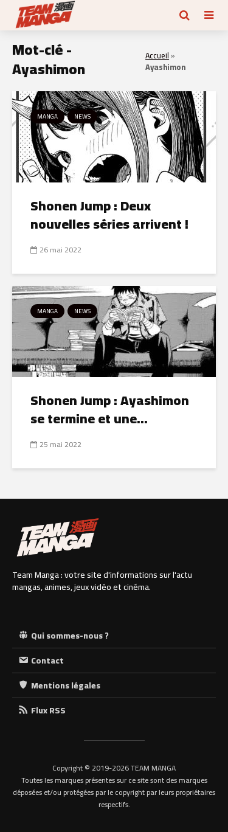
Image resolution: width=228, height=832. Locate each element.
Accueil (157, 56)
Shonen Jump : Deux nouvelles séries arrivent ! (109, 214)
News (82, 116)
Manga (47, 116)
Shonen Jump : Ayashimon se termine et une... (109, 409)
